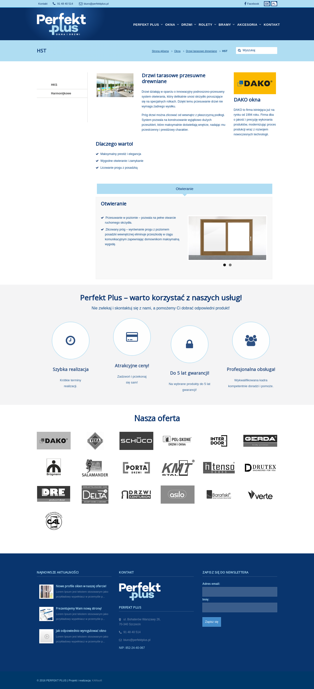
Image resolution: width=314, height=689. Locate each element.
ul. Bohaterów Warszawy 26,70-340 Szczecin (140, 622)
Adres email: (211, 584)
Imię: (205, 599)
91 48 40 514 (65, 3)
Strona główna (160, 51)
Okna (177, 51)
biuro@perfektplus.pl (96, 3)
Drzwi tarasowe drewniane (201, 51)
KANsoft (97, 680)
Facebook (253, 3)
